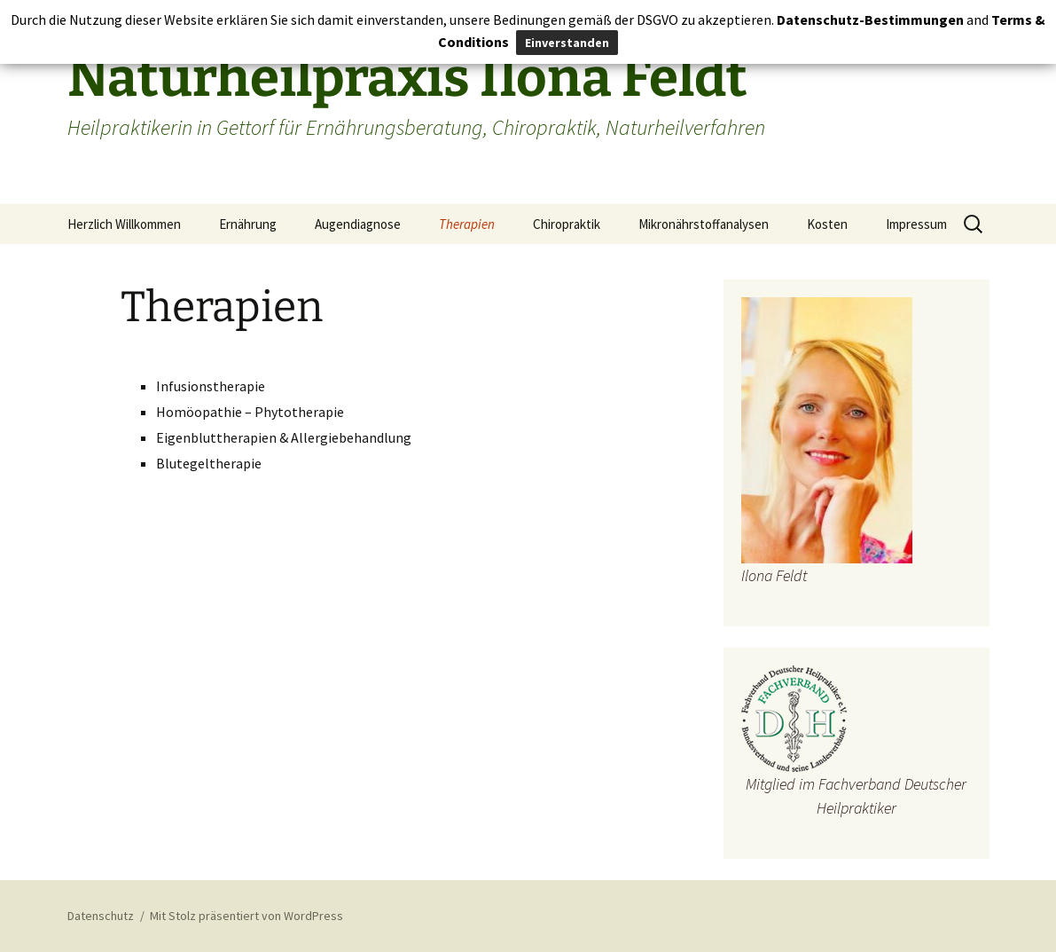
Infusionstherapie (210, 386)
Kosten (827, 224)
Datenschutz (100, 916)
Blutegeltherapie (209, 463)
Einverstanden (567, 43)
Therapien (467, 224)
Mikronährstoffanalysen (703, 224)
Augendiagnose (358, 224)
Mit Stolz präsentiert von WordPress (246, 916)
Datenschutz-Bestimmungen (870, 19)
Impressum (916, 224)
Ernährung (248, 224)
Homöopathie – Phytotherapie (250, 412)
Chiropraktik (566, 224)
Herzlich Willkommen (124, 224)
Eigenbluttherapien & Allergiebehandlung (283, 437)
